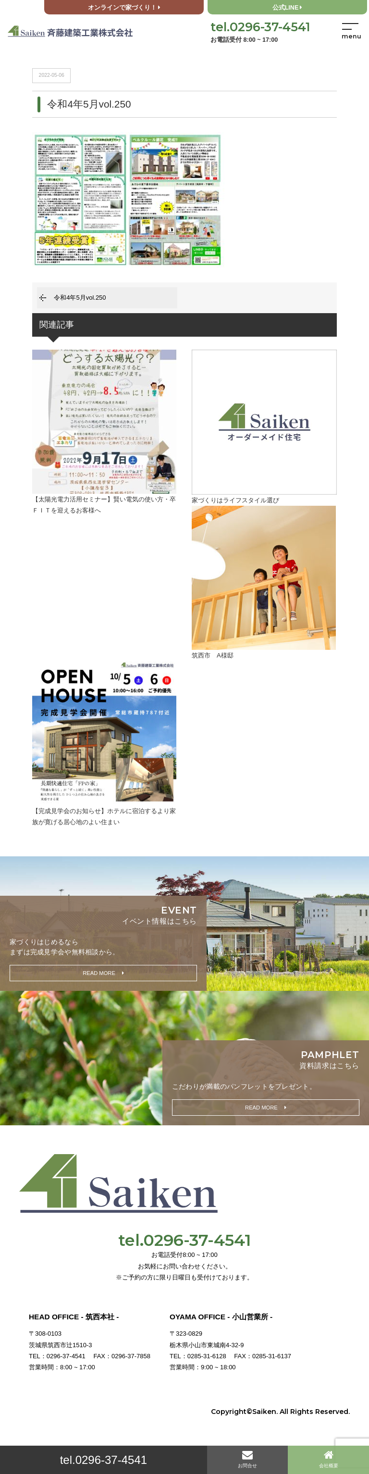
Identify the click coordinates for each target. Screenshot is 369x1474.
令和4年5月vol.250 (80, 297)
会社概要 (328, 1459)
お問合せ (247, 1459)
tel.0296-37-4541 (103, 1459)
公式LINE (287, 7)
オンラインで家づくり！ (124, 7)
